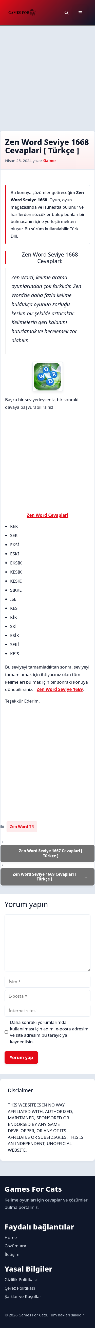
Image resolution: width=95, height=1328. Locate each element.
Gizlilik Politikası (21, 1279)
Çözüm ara (15, 1246)
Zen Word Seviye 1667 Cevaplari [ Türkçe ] (50, 853)
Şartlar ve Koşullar (23, 1296)
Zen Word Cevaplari (47, 515)
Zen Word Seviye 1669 (60, 689)
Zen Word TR (22, 826)
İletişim (12, 1254)
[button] (66, 12)
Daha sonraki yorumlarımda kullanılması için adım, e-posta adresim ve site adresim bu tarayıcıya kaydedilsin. (49, 1032)
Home (11, 1237)
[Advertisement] (47, 75)
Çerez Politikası (20, 1288)
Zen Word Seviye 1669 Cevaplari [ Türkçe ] (44, 877)
